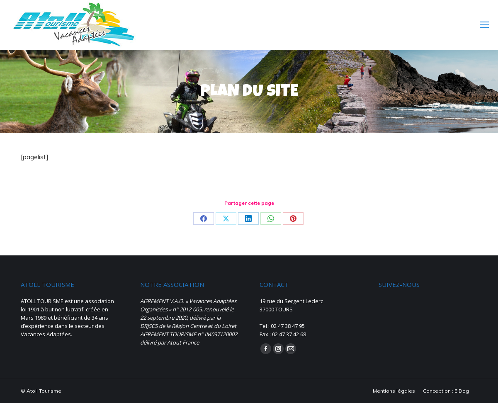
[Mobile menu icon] (484, 24)
